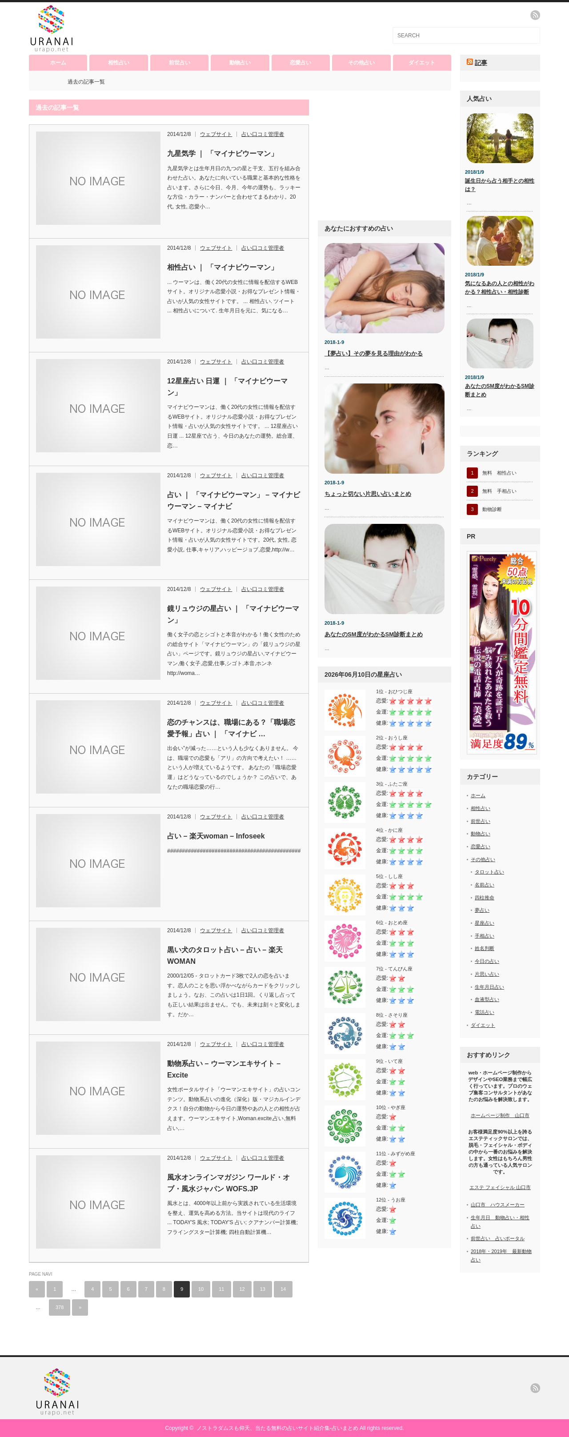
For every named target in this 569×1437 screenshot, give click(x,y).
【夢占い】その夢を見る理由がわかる (374, 353)
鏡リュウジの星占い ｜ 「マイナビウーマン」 (233, 614)
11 (221, 1289)
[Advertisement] (384, 155)
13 (262, 1289)
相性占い (118, 63)
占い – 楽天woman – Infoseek (216, 836)
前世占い (179, 63)
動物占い (240, 63)
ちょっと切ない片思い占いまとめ (368, 494)
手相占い (484, 935)
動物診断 (492, 509)
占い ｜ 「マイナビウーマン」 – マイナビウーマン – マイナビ (233, 500)
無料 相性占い (499, 472)
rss (535, 15)
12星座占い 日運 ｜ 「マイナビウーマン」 (227, 386)
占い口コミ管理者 (262, 134)
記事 (481, 62)
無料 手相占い (499, 491)
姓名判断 (484, 948)
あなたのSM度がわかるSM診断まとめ (374, 634)
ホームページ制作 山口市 (500, 1115)
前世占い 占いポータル (498, 1238)
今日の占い (487, 961)
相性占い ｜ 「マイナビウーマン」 (222, 267)
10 (201, 1289)
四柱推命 (484, 897)
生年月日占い (489, 987)
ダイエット (422, 63)
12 (242, 1289)
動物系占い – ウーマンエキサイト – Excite (223, 1069)
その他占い (361, 63)
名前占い (484, 884)
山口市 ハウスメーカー (498, 1204)
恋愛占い (300, 63)
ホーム (58, 63)
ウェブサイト (216, 134)
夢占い (482, 910)
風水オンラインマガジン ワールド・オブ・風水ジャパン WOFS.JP (228, 1183)
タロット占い (489, 871)
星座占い (484, 923)
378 (60, 1307)
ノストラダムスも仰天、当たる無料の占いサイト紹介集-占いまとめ (277, 1428)
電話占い (484, 1012)
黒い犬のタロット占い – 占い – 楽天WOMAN (225, 955)
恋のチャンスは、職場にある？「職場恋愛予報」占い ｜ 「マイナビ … (231, 728)
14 (283, 1289)
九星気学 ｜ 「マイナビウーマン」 (222, 153)
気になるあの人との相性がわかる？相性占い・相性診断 (499, 287)
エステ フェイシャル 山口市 (500, 1187)
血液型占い (487, 999)
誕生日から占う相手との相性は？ (499, 185)
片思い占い (487, 974)
